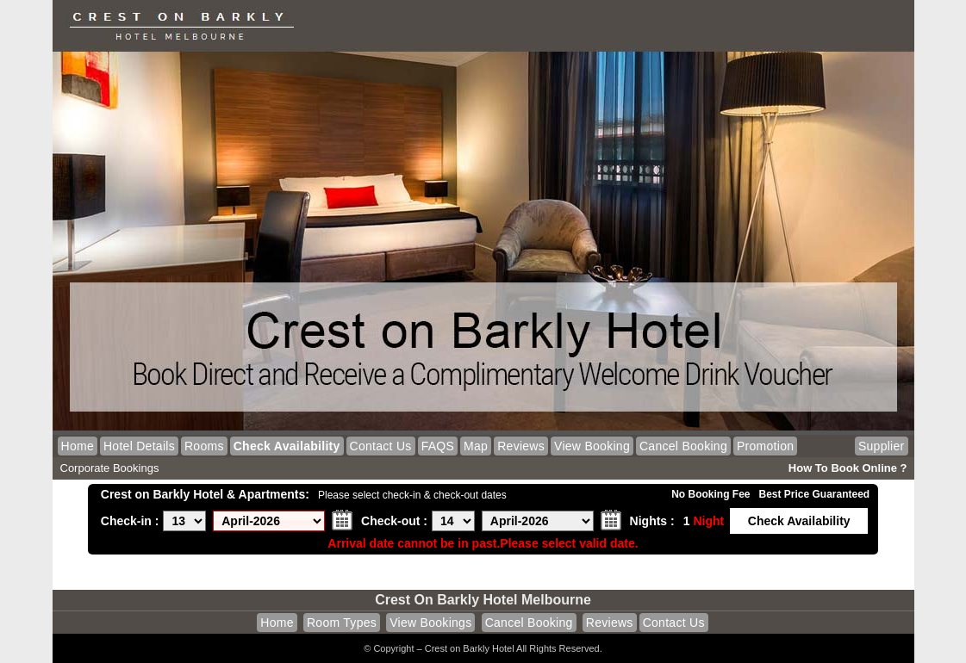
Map (476, 446)
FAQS (437, 446)
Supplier (881, 446)
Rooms (204, 446)
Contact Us (381, 446)
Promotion (765, 446)
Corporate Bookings (109, 468)
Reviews (521, 446)
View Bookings (430, 622)
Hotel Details (139, 446)
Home (77, 446)
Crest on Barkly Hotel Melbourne (483, 599)
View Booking (592, 446)
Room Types (342, 622)
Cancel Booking (683, 446)
